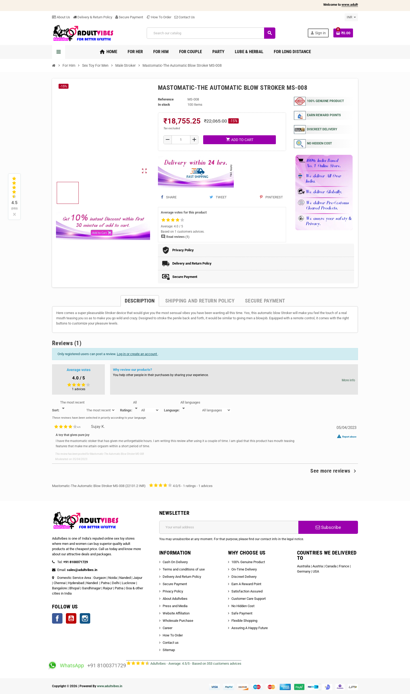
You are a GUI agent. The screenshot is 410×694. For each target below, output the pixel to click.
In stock (164, 105)
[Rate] (136, 405)
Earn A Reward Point (246, 584)
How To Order (158, 17)
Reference (166, 99)
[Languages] (190, 405)
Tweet (218, 197)
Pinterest (271, 197)
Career (167, 628)
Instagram (85, 618)
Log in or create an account (137, 354)
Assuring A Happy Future (249, 628)
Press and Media (175, 606)
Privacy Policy (173, 591)
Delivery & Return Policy (92, 17)
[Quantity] (181, 140)
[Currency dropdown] (351, 17)
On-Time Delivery (244, 569)
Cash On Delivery (175, 562)
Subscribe (328, 527)
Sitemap (169, 650)
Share (168, 197)
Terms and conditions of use (184, 569)
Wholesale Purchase (178, 621)
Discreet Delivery (244, 577)
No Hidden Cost (242, 606)
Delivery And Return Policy (182, 577)
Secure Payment (129, 17)
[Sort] (72, 405)
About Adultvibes (175, 599)
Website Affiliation (176, 613)
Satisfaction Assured (247, 591)
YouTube (71, 618)
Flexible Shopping (244, 621)
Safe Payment (241, 613)
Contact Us (184, 17)
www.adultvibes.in (109, 686)
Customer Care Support (248, 599)
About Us (61, 17)
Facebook (57, 618)
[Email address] (229, 527)
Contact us (171, 643)
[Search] (211, 33)
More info (348, 380)
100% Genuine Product (248, 562)
